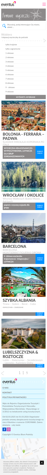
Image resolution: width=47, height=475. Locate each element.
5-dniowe (7, 70)
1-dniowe (7, 53)
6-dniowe (7, 74)
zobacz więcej (40, 152)
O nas (5, 387)
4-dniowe (7, 66)
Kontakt (7, 392)
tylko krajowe (9, 44)
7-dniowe (7, 79)
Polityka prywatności (14, 397)
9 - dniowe (8, 87)
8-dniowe (7, 83)
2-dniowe (7, 57)
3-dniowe (7, 61)
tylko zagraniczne (10, 49)
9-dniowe (7, 91)
